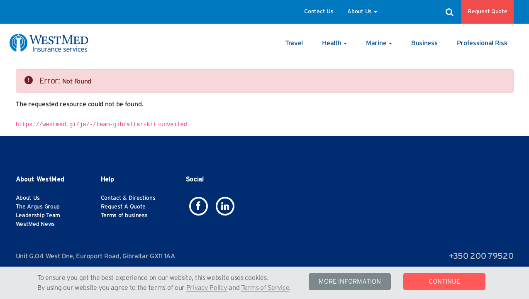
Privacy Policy (206, 287)
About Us (362, 12)
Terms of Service (265, 287)
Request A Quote (123, 207)
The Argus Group (38, 207)
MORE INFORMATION (350, 281)
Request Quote (487, 12)
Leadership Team (38, 215)
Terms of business (124, 215)
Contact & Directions (128, 198)
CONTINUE (444, 281)
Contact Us (318, 12)
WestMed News (35, 224)
